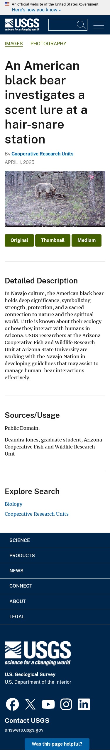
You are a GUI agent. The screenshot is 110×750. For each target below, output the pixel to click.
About (17, 601)
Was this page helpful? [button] (57, 744)
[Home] (22, 29)
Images (14, 43)
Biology (13, 504)
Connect (20, 586)
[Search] (81, 25)
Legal (17, 616)
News (16, 571)
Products (22, 555)
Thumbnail (53, 240)
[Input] (67, 25)
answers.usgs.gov (24, 730)
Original (19, 240)
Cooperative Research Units (42, 154)
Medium (86, 240)
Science (19, 540)
